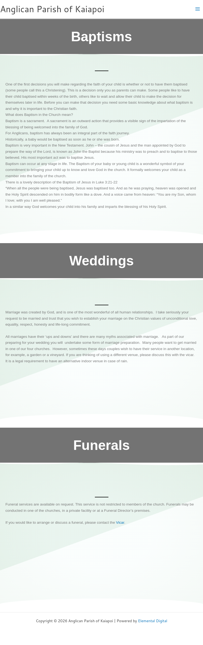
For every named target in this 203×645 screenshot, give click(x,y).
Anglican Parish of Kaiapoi (52, 9)
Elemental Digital (152, 620)
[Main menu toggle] (197, 9)
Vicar (120, 522)
